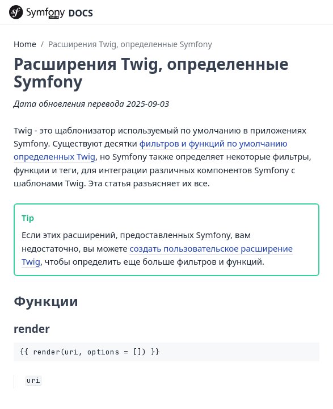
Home (25, 44)
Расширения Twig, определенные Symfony (130, 44)
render (32, 329)
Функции (46, 300)
